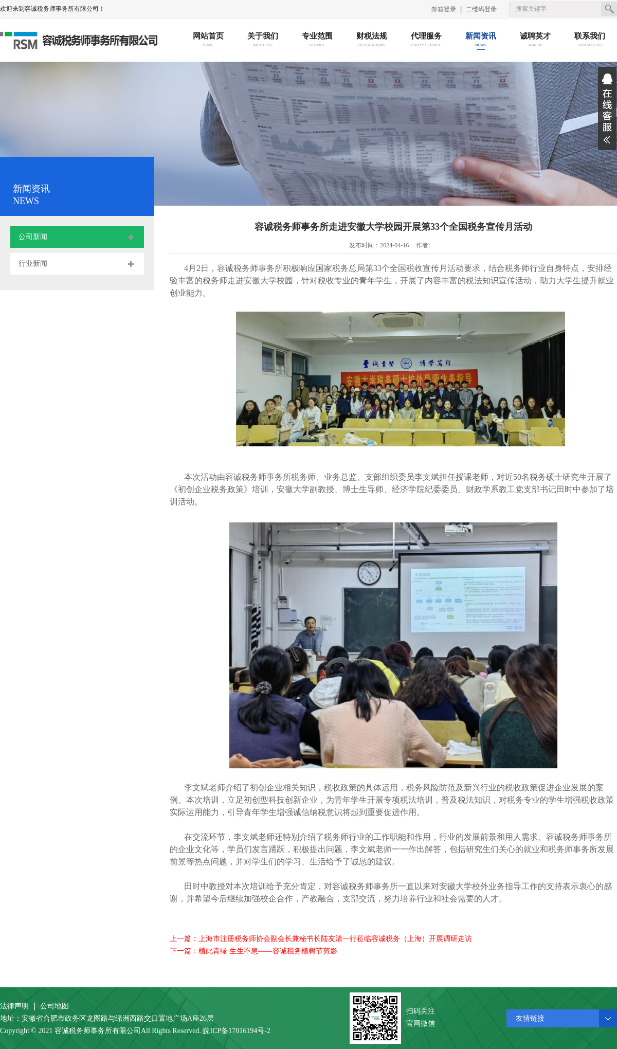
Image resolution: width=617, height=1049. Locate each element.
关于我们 (263, 40)
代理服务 (426, 40)
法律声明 (14, 1006)
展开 (607, 108)
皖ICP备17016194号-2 (236, 1031)
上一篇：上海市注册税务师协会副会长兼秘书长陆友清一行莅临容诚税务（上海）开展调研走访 (321, 939)
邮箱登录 (443, 9)
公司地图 (54, 1006)
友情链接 (530, 1018)
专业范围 (317, 40)
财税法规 (372, 40)
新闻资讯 (481, 40)
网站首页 (208, 40)
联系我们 (590, 40)
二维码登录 (481, 9)
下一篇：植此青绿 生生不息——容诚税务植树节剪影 (253, 951)
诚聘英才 (535, 40)
